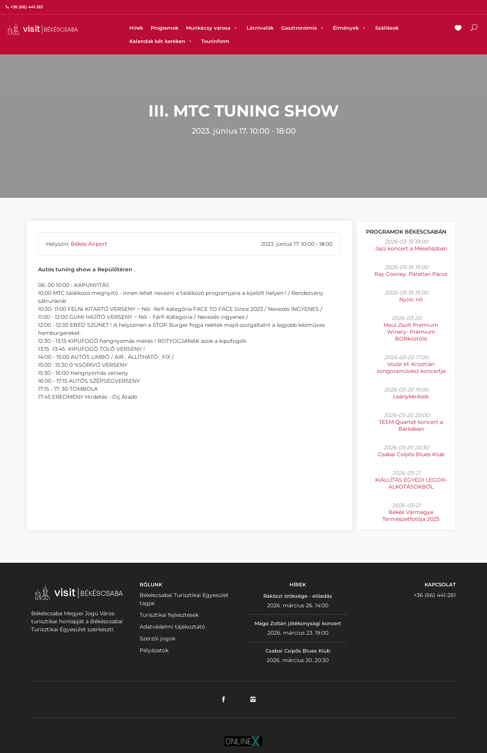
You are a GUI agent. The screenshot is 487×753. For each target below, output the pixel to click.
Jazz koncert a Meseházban (411, 248)
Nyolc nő (411, 299)
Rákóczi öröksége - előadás (297, 596)
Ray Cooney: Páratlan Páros (410, 274)
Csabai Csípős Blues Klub (411, 454)
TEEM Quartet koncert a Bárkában (411, 425)
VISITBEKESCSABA (43, 28)
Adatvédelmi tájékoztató (172, 626)
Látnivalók (260, 28)
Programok (164, 28)
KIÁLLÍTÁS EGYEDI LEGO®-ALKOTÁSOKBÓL (411, 483)
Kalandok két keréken (161, 41)
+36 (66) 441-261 (435, 595)
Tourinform (215, 41)
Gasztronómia (303, 28)
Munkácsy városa (212, 28)
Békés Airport (89, 243)
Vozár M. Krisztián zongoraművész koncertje (411, 367)
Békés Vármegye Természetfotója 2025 (410, 515)
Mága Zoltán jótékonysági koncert (298, 623)
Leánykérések (411, 396)
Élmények (350, 28)
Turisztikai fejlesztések (169, 614)
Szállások (387, 28)
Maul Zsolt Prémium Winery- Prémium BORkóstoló (411, 332)
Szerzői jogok (157, 638)
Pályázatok (154, 650)
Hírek (136, 28)
